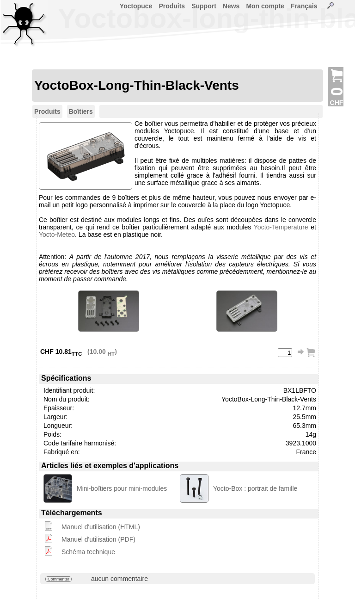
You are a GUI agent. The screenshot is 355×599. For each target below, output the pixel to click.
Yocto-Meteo (57, 234)
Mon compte (265, 6)
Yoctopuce (136, 6)
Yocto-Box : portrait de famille (255, 488)
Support (203, 6)
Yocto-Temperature (281, 227)
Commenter (58, 579)
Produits (172, 6)
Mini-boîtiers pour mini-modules (122, 488)
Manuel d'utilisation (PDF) (98, 539)
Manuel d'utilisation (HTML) (100, 527)
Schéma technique (88, 552)
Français (304, 6)
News (231, 6)
